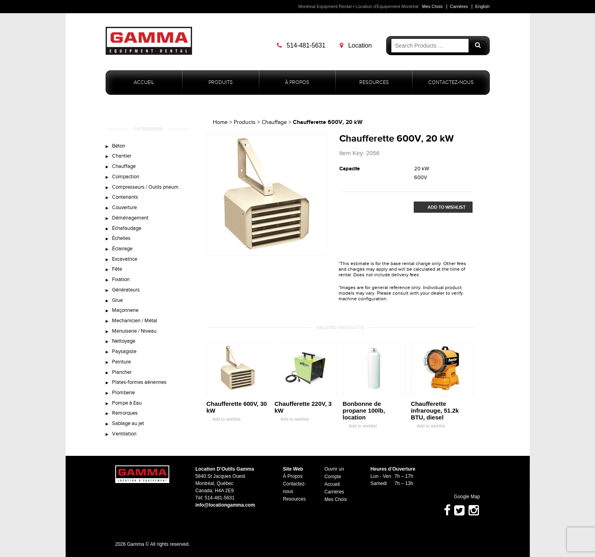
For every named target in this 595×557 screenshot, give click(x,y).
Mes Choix (432, 6)
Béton (118, 146)
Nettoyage (123, 342)
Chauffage (124, 167)
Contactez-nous (451, 83)
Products (245, 122)
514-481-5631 (301, 45)
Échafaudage (126, 229)
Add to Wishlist (440, 207)
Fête (117, 270)
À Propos (297, 83)
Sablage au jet (128, 425)
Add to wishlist (223, 419)
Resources (374, 83)
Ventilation (124, 436)
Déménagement (130, 218)
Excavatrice (124, 260)
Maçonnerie (125, 311)
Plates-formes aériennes (139, 384)
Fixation (121, 281)
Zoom (321, 250)
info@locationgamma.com (225, 505)
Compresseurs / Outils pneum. (146, 187)
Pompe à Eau (127, 405)
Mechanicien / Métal (134, 322)
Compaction (125, 177)
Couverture (124, 208)
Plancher (122, 374)
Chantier (121, 156)
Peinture (121, 363)
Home (220, 122)
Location (356, 45)
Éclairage (122, 249)
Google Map (463, 496)
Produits (220, 83)
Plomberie (123, 394)
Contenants (125, 197)
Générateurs (126, 291)
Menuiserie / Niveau (134, 332)
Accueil (144, 83)
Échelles (121, 239)
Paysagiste (124, 353)
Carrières (459, 6)
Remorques (125, 415)
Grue (117, 301)
